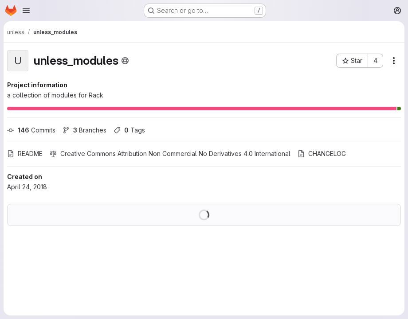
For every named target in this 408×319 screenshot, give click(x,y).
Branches (84, 130)
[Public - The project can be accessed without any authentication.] (125, 60)
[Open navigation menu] (26, 11)
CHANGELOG (322, 153)
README (25, 153)
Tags (129, 130)
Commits (31, 130)
